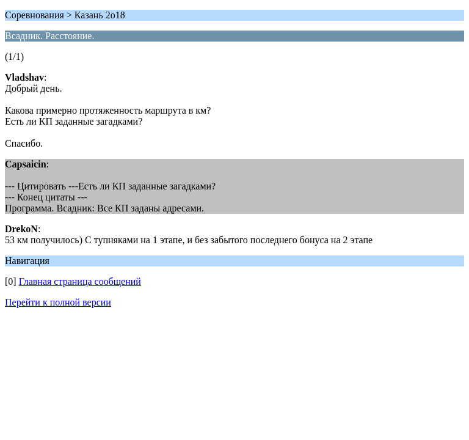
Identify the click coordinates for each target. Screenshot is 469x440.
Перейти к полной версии (58, 302)
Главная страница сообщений (80, 281)
